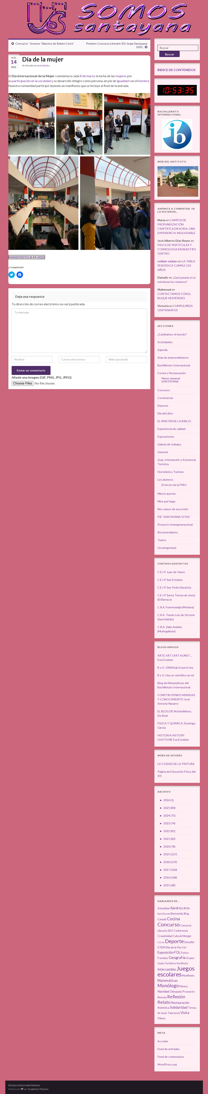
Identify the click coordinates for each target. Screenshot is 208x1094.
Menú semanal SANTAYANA (171, 380)
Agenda (162, 349)
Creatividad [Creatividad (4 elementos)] (164, 936)
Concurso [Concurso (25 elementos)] (168, 924)
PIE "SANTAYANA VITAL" (173, 516)
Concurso (163, 390)
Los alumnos (165, 479)
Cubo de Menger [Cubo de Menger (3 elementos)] (182, 936)
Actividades (43, 65)
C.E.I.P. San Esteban (170, 579)
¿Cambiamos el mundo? (172, 334)
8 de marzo (87, 76)
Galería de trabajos (169, 444)
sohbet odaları (167, 261)
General (162, 452)
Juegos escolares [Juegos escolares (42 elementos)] (176, 971)
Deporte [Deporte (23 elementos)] (174, 941)
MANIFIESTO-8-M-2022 (27, 257)
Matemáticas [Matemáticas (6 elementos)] (167, 981)
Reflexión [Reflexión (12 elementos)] (176, 996)
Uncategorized (166, 547)
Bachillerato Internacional (173, 365)
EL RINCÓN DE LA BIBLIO (174, 421)
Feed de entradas (168, 1049)
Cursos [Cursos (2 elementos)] (160, 942)
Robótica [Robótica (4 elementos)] (163, 1007)
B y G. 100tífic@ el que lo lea (175, 667)
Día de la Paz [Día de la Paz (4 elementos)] (174, 947)
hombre (143, 81)
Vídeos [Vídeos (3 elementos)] (161, 1018)
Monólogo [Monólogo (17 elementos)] (168, 985)
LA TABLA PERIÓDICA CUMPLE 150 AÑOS (176, 265)
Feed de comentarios (170, 1056)
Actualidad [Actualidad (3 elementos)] (163, 908)
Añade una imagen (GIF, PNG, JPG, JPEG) (42, 377)
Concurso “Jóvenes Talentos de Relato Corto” (44, 43)
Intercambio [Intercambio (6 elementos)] (166, 969)
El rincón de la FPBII (174, 485)
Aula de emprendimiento (173, 357)
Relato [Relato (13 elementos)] (164, 1002)
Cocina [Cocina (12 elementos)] (173, 918)
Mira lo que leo (166, 493)
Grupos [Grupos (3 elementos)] (190, 958)
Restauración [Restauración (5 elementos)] (180, 1002)
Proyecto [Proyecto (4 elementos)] (188, 991)
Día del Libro (165, 413)
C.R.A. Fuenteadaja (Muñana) (175, 607)
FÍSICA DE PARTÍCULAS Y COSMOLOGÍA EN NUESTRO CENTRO (176, 249)
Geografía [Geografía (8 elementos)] (177, 957)
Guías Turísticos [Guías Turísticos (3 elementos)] (166, 963)
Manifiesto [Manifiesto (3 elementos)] (188, 975)
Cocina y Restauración (171, 373)
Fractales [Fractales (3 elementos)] (162, 958)
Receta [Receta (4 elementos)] (162, 997)
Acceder (162, 1041)
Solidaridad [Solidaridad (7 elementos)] (178, 1007)
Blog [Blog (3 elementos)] (186, 913)
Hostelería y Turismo (170, 471)
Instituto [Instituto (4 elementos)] (182, 963)
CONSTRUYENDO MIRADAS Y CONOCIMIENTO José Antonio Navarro (176, 699)
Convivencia (165, 398)
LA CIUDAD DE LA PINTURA (176, 764)
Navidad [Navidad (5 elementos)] (163, 991)
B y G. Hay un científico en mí (175, 675)
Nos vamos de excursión (172, 509)
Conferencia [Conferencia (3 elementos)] (181, 930)
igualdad (123, 81)
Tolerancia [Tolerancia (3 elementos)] (174, 1013)
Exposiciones (165, 436)
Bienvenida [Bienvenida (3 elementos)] (177, 913)
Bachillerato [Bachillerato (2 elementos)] (163, 913)
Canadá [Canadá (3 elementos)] (161, 919)
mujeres (121, 76)
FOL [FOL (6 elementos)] (177, 952)
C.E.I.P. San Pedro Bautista (174, 587)
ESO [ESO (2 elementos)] (184, 947)
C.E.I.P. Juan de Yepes (171, 572)
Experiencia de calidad (171, 429)
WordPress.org (167, 1064)
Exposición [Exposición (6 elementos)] (165, 952)
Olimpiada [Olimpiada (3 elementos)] (176, 991)
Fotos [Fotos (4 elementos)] (185, 952)
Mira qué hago (166, 501)
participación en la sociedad (31, 81)
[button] (31, 124)
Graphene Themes (38, 1089)
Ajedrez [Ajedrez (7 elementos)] (176, 908)
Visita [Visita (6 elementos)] (184, 1013)
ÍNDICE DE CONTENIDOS (176, 70)
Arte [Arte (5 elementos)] (186, 908)
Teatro (161, 540)
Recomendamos (167, 532)
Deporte (162, 405)
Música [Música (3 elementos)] (183, 986)
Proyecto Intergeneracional (175, 524)
